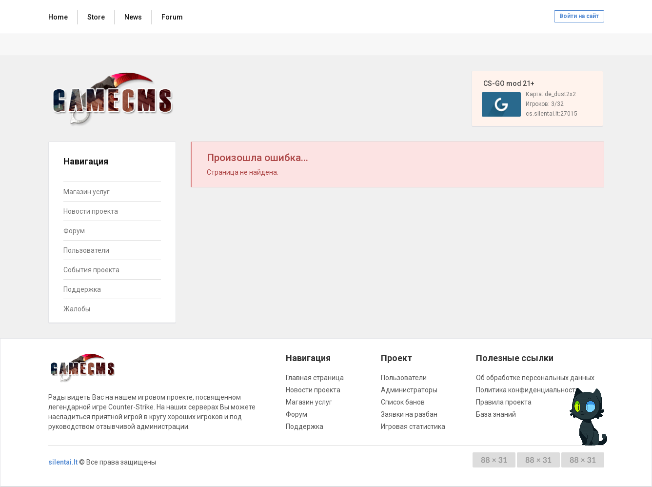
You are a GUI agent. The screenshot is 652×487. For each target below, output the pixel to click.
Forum (172, 17)
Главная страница (315, 378)
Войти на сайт (579, 16)
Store (96, 17)
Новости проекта (90, 211)
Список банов (403, 402)
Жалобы (76, 309)
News (133, 17)
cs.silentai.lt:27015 (551, 113)
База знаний (496, 414)
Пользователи (86, 250)
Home (58, 17)
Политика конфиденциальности (527, 390)
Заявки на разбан (409, 414)
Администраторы (409, 390)
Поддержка (82, 289)
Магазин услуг (86, 192)
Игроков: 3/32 (545, 104)
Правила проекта (504, 402)
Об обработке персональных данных (535, 378)
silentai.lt (63, 462)
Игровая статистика (413, 426)
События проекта (91, 270)
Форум (74, 231)
